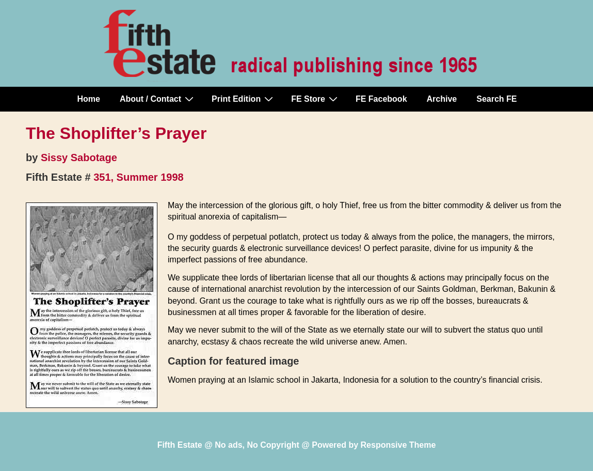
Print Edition (244, 98)
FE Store (315, 98)
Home (88, 99)
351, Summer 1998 (138, 177)
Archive (442, 99)
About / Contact (158, 98)
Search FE (496, 99)
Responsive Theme (398, 445)
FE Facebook (381, 99)
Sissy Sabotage (79, 157)
